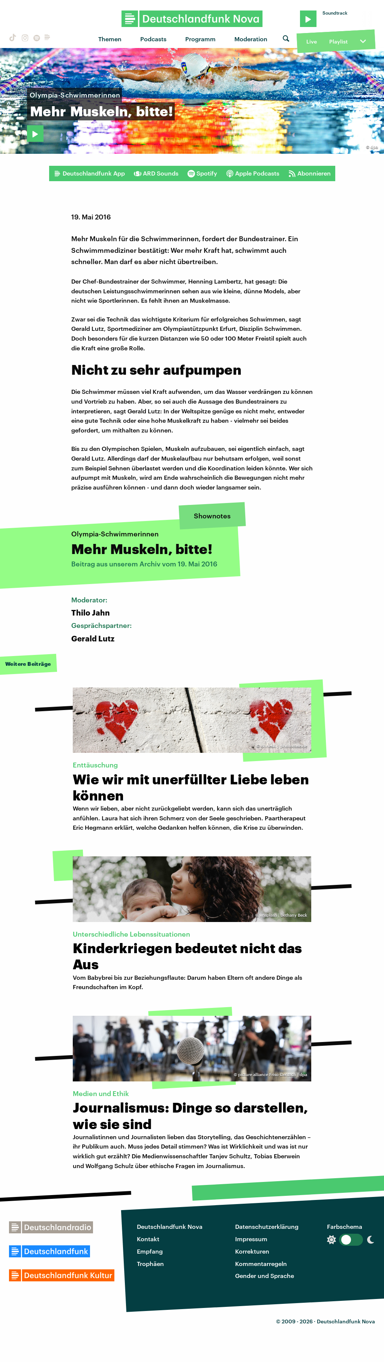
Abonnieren (309, 173)
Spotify (202, 173)
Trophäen (150, 1263)
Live (311, 41)
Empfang (150, 1251)
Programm (200, 38)
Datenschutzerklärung (266, 1226)
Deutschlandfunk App (89, 173)
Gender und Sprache (264, 1275)
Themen (110, 38)
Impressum (251, 1238)
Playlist (338, 41)
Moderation (250, 38)
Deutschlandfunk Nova (169, 1226)
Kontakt (148, 1238)
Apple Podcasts (252, 173)
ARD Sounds (156, 173)
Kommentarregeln (261, 1263)
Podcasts (153, 38)
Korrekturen (252, 1251)
